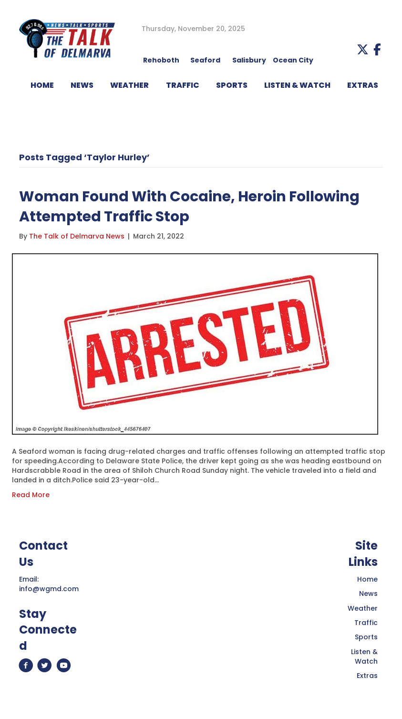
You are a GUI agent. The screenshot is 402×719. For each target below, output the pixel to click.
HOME (42, 85)
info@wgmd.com (49, 589)
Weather (363, 608)
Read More (31, 495)
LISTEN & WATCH (297, 85)
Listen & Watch (364, 656)
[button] (363, 49)
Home (367, 579)
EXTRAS (362, 85)
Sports (231, 85)
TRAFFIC (182, 85)
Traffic (366, 622)
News (368, 593)
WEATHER (129, 85)
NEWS (82, 85)
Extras (367, 675)
